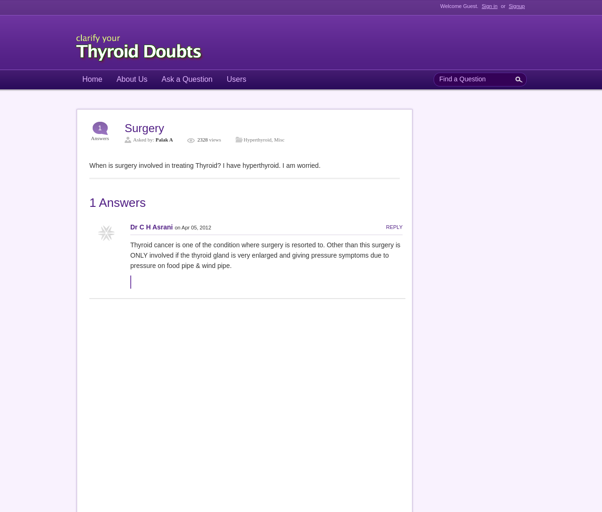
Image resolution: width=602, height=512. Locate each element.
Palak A (164, 139)
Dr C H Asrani (151, 227)
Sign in (490, 6)
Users (236, 79)
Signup (517, 6)
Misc (279, 139)
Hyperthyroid (257, 139)
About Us (132, 79)
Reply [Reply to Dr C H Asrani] (394, 227)
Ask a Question (187, 79)
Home (92, 79)
